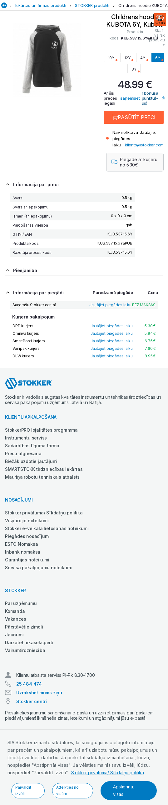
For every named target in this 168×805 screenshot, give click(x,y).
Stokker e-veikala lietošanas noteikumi (46, 528)
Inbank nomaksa (22, 552)
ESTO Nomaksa (21, 544)
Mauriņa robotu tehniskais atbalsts (42, 477)
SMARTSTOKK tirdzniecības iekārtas (43, 469)
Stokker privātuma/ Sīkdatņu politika (107, 772)
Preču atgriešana (23, 453)
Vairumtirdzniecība (25, 650)
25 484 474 (29, 684)
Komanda (15, 611)
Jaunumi (14, 634)
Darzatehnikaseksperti (29, 642)
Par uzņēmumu (21, 603)
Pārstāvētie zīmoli (24, 626)
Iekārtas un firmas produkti (40, 5)
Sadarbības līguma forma (32, 445)
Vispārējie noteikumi (27, 520)
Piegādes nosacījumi (27, 536)
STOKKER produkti (92, 5)
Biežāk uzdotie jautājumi (31, 461)
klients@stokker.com (144, 144)
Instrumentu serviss (26, 437)
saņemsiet (130, 98)
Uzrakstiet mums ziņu (39, 692)
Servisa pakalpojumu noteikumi (38, 567)
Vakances (15, 619)
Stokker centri (31, 701)
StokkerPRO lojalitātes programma (41, 430)
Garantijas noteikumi (27, 559)
